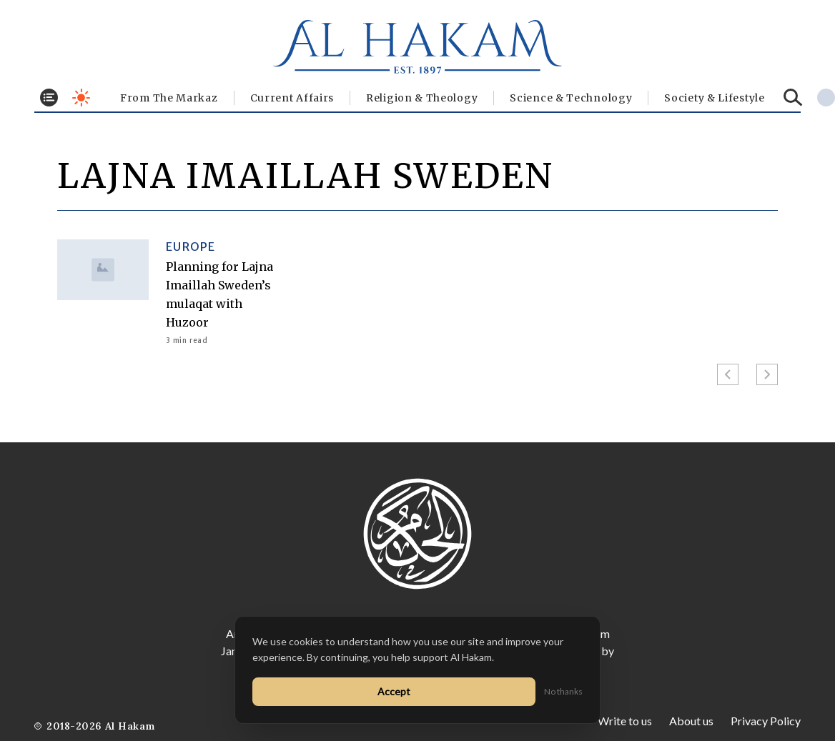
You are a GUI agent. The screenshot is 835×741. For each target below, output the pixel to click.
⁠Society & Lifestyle (714, 97)
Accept (393, 691)
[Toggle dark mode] (81, 97)
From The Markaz (169, 97)
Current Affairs (292, 97)
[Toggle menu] (49, 97)
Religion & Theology (422, 97)
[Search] (793, 97)
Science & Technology (571, 97)
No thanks (563, 691)
